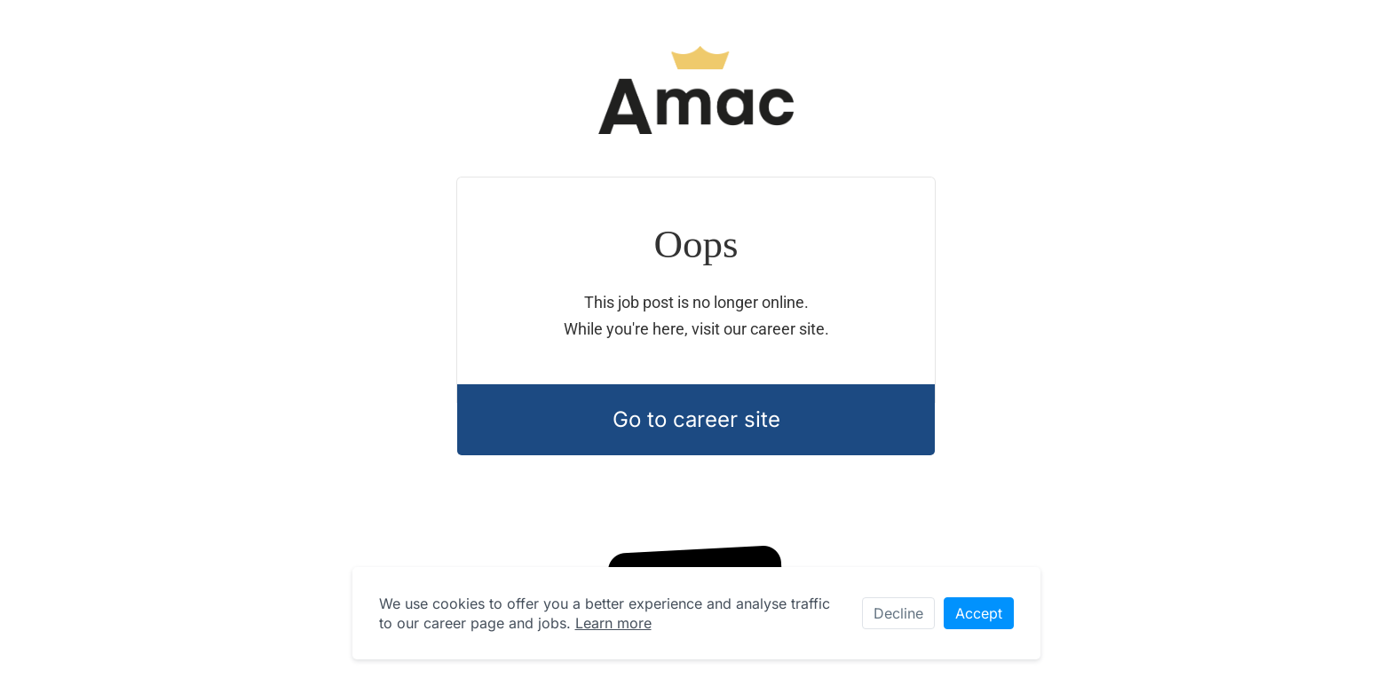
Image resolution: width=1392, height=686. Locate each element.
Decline (898, 613)
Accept (978, 613)
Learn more (613, 623)
